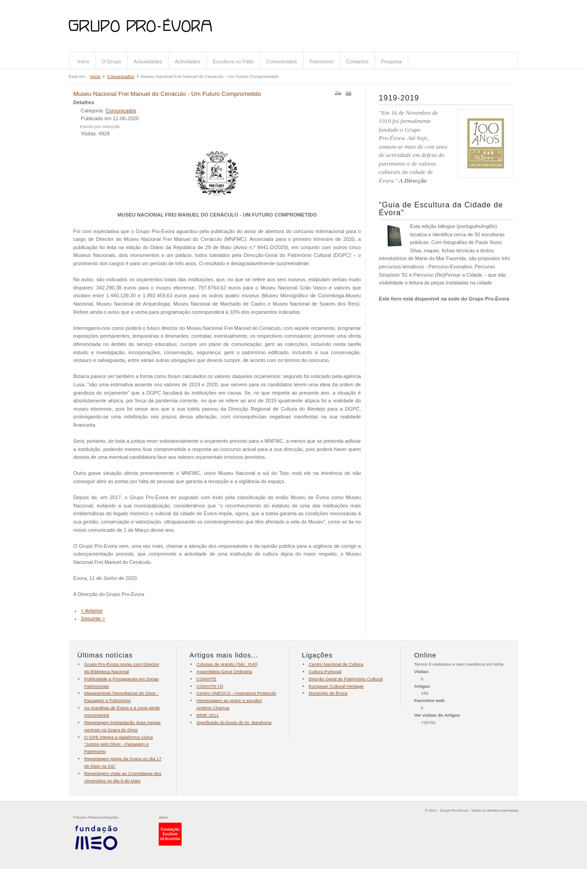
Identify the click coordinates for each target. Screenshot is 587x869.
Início (95, 76)
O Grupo (111, 61)
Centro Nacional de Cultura (336, 664)
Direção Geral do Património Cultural (345, 678)
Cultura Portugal (325, 671)
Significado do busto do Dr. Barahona (233, 722)
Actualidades (147, 61)
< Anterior (91, 610)
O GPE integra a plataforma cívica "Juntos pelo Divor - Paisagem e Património (118, 744)
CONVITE (206, 678)
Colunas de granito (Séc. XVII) (226, 664)
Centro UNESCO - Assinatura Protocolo (236, 693)
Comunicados (281, 61)
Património (322, 61)
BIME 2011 (207, 715)
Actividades (187, 61)
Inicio (83, 61)
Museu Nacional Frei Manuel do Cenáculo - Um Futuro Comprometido (167, 93)
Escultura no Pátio (233, 61)
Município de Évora (328, 693)
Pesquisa (391, 61)
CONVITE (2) (209, 686)
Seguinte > (93, 618)
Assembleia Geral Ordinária (224, 671)
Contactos (357, 61)
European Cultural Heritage (336, 686)
